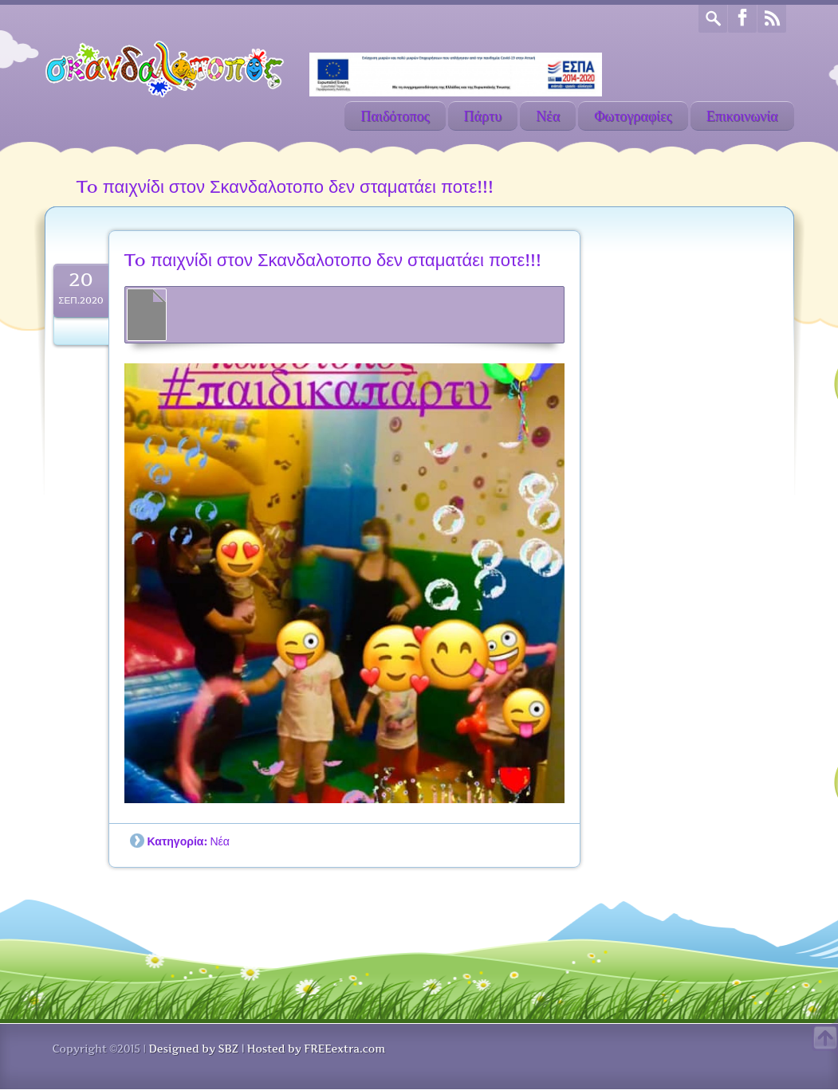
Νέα (548, 116)
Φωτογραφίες (633, 116)
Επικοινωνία (742, 116)
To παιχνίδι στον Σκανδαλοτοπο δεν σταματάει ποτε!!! (332, 259)
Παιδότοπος (394, 116)
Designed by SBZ (193, 1048)
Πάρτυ (483, 116)
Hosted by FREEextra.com (316, 1048)
